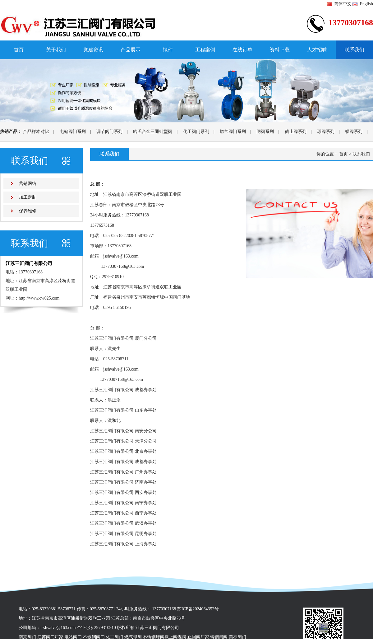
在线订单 (242, 49)
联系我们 (354, 49)
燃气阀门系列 (233, 131)
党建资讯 (93, 49)
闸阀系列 (265, 131)
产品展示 (130, 49)
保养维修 (27, 211)
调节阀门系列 (109, 131)
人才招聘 (317, 49)
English (362, 4)
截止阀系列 (295, 131)
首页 (19, 49)
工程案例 (205, 49)
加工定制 (27, 197)
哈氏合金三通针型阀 (152, 131)
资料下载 (280, 49)
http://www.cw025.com (39, 298)
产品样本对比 (36, 131)
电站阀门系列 (73, 131)
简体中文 (339, 4)
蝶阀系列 (353, 131)
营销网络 (27, 183)
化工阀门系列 (196, 131)
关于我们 (56, 49)
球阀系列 (325, 131)
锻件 (168, 49)
